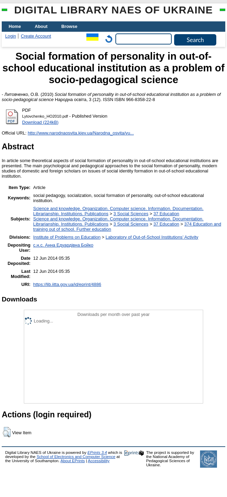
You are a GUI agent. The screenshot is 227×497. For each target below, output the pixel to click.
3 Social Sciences (130, 213)
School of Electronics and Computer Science (76, 457)
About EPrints (72, 461)
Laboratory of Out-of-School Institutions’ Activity (152, 237)
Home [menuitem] (15, 26)
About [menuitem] (41, 26)
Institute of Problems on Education (67, 237)
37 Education (166, 213)
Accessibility (99, 461)
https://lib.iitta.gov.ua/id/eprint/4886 (67, 284)
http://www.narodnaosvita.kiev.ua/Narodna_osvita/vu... (81, 133)
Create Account (36, 36)
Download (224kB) (40, 122)
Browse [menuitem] (69, 26)
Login (10, 36)
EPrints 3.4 (97, 452)
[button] (7, 432)
